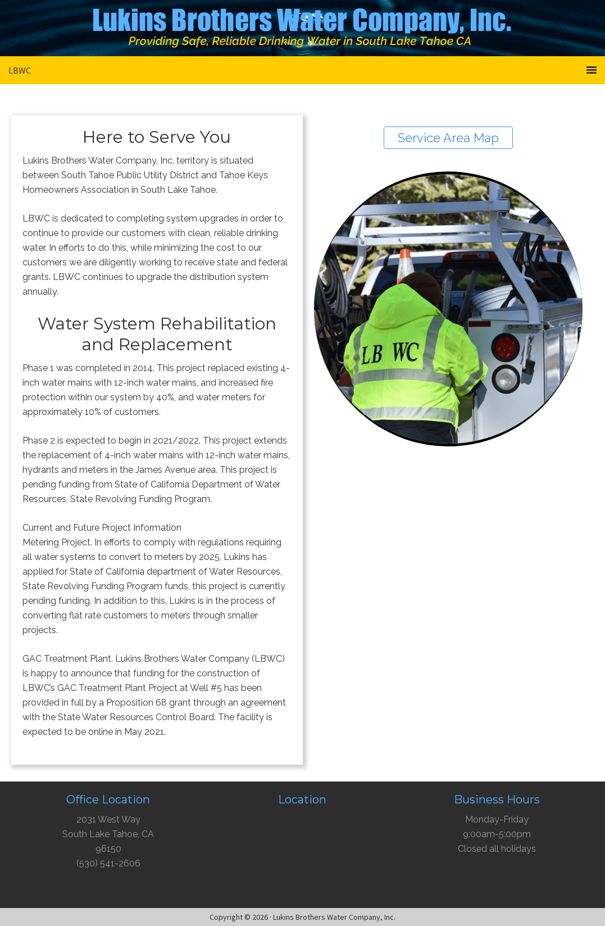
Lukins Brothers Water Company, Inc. (302, 31)
